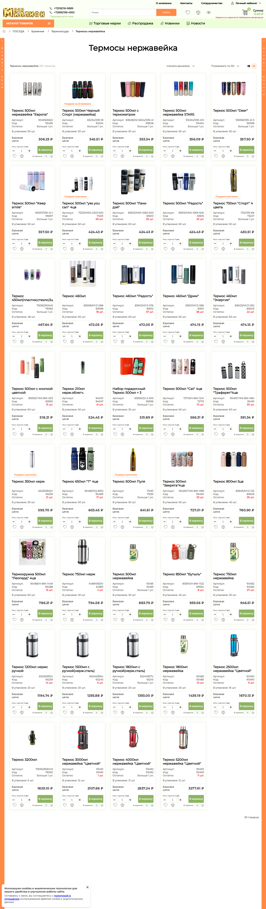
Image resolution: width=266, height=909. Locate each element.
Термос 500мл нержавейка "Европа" (30, 112)
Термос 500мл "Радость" (183, 203)
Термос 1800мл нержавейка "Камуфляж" (175, 671)
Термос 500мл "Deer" (230, 111)
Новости (196, 23)
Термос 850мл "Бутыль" (182, 574)
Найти (166, 12)
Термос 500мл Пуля (129, 481)
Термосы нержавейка (90, 31)
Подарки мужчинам (75, 196)
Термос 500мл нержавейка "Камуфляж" (124, 578)
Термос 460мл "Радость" (133, 296)
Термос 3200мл (24, 760)
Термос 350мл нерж (28, 481)
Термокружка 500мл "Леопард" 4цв (28, 576)
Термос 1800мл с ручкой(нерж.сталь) (129, 669)
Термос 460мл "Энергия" (225, 298)
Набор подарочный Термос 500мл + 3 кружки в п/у (129, 393)
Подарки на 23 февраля (77, 103)
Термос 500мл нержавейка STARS (178, 112)
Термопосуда (59, 31)
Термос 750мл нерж (78, 574)
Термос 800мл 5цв (228, 481)
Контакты (186, 3)
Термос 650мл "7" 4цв (80, 481)
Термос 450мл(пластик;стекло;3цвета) (36, 298)
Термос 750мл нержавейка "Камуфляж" (224, 578)
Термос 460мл (74, 296)
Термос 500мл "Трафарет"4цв (225, 391)
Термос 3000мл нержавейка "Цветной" (81, 762)
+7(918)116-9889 (63, 8)
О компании (163, 3)
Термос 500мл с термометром (126, 112)
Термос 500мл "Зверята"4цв (174, 483)
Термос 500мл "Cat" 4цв (182, 389)
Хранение (37, 31)
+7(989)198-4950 (64, 12)
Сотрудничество (211, 3)
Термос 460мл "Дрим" (181, 296)
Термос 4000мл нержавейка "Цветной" (132, 762)
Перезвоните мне (61, 16)
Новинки (169, 23)
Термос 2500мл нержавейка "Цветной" (232, 669)
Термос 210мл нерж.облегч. (73, 391)
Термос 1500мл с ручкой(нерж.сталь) (78, 669)
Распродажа (140, 23)
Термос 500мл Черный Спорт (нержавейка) (81, 112)
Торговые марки (105, 23)
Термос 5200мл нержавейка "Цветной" (182, 762)
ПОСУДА (18, 31)
